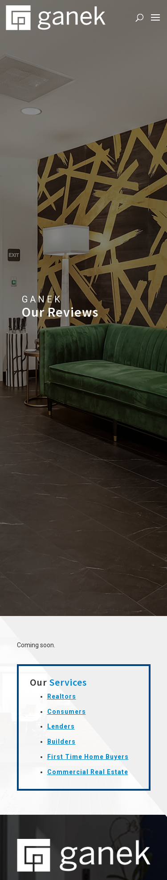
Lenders (61, 726)
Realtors (61, 696)
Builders (61, 741)
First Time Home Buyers (88, 756)
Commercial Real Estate (87, 771)
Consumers (66, 711)
